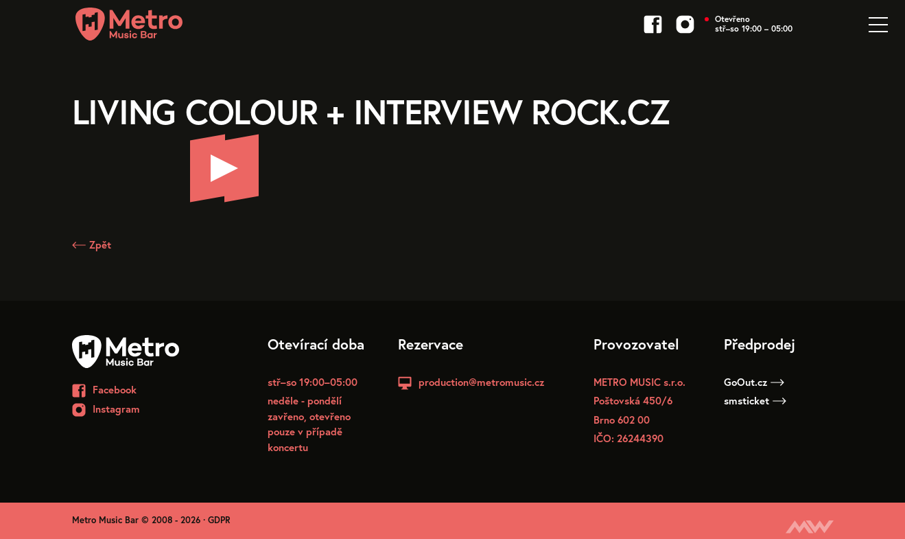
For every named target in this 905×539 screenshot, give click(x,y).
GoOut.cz (754, 382)
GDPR (219, 520)
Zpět (91, 244)
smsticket (755, 400)
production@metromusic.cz (481, 382)
